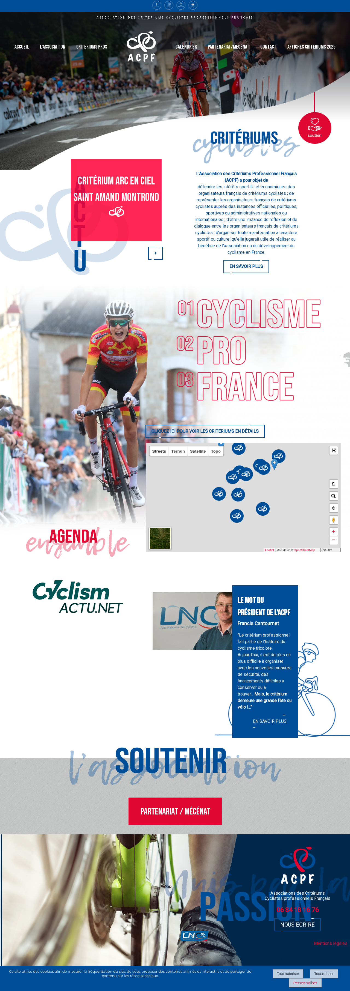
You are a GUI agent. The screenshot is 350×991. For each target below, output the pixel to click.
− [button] (334, 540)
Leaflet (274, 550)
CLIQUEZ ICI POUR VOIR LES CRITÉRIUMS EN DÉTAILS (205, 431)
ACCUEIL (21, 47)
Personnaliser (305, 983)
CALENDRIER (186, 47)
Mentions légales (330, 943)
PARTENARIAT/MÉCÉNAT (228, 47)
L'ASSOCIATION (52, 47)
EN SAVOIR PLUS (246, 266)
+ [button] (334, 532)
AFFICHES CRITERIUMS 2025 (311, 47)
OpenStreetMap (309, 550)
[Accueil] (141, 47)
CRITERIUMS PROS (91, 47)
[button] (333, 450)
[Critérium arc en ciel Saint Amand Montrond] (116, 200)
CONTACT (268, 47)
